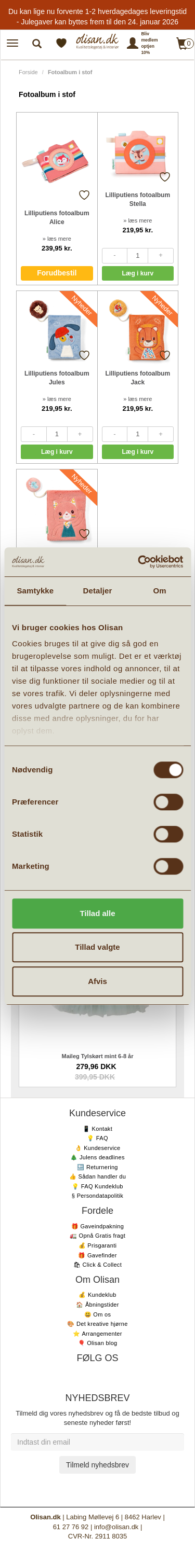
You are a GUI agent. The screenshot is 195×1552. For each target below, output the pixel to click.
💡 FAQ (97, 1138)
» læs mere (57, 238)
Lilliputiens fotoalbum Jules (56, 378)
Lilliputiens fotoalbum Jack (137, 378)
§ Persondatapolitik (97, 1196)
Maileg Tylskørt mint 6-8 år (98, 1056)
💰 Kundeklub (97, 1295)
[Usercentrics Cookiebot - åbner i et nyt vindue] (139, 562)
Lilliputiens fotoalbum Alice (56, 218)
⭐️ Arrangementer (97, 1334)
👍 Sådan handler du (97, 1176)
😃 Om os (97, 1314)
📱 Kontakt (97, 1129)
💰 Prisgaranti (98, 1245)
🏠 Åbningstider (97, 1304)
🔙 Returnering (97, 1167)
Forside (28, 72)
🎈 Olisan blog (98, 1343)
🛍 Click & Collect (97, 1265)
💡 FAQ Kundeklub (97, 1186)
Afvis (97, 981)
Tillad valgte (97, 947)
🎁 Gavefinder (97, 1255)
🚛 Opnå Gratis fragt (97, 1235)
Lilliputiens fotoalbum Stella (137, 199)
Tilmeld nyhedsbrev (97, 1465)
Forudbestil (56, 273)
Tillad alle (97, 913)
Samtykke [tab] (35, 590)
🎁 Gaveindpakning (97, 1226)
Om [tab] (159, 590)
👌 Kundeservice (98, 1148)
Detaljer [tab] (97, 590)
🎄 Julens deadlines (97, 1157)
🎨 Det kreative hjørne (97, 1324)
